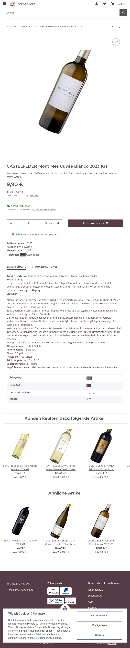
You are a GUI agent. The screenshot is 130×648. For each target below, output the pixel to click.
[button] (97, 3)
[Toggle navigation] (4, 2)
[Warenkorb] (118, 3)
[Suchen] (61, 12)
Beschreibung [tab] (16, 266)
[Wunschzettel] (105, 3)
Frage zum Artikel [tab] (44, 266)
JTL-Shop (112, 643)
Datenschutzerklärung (49, 638)
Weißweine (25, 246)
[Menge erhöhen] (58, 223)
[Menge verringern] (10, 223)
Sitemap (92, 607)
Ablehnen (99, 635)
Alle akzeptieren (99, 615)
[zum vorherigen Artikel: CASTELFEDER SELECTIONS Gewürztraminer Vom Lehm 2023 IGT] (112, 26)
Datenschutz (95, 595)
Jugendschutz (95, 589)
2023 (89, 378)
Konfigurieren (99, 625)
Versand (34, 195)
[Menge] (28, 223)
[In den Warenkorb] (95, 223)
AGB (90, 601)
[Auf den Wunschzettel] (116, 42)
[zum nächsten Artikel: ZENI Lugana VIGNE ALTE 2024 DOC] (119, 26)
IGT (88, 385)
